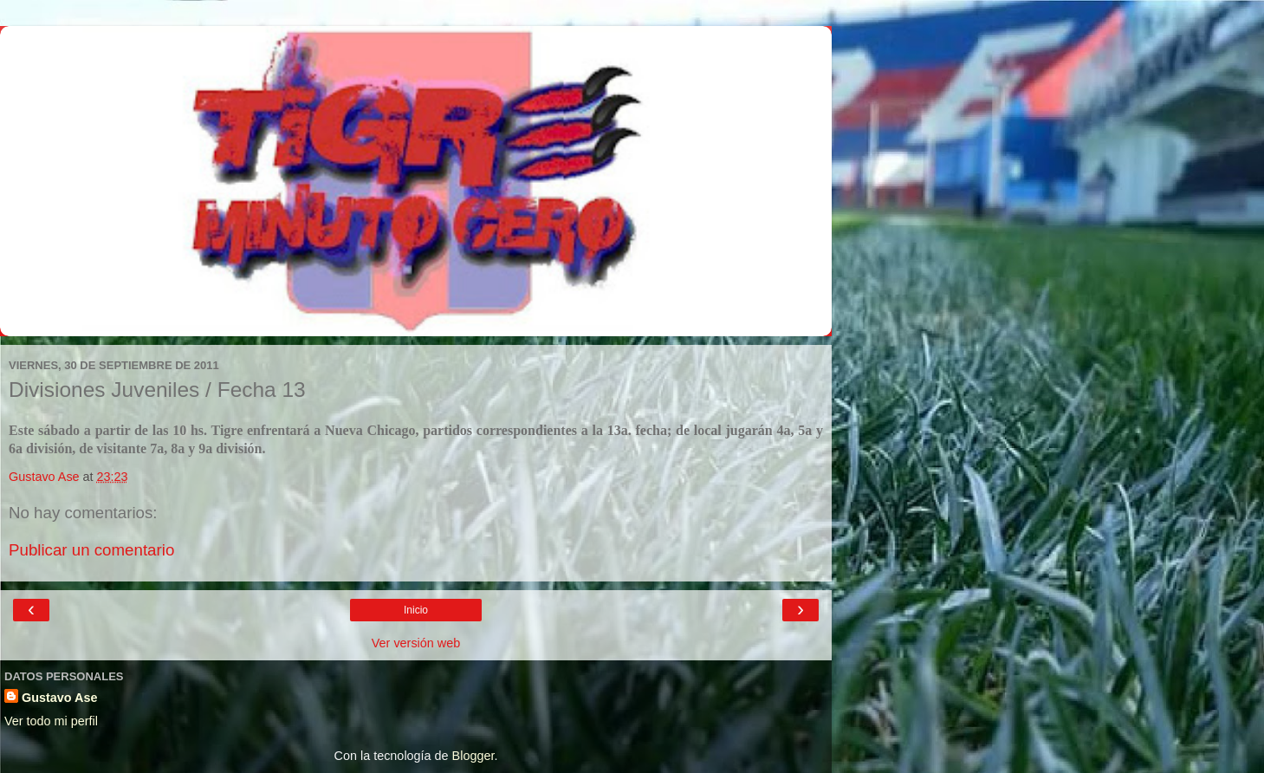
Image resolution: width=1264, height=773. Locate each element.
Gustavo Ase (59, 698)
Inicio (416, 610)
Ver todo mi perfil (51, 721)
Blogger (473, 756)
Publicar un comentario (91, 550)
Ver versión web (416, 643)
